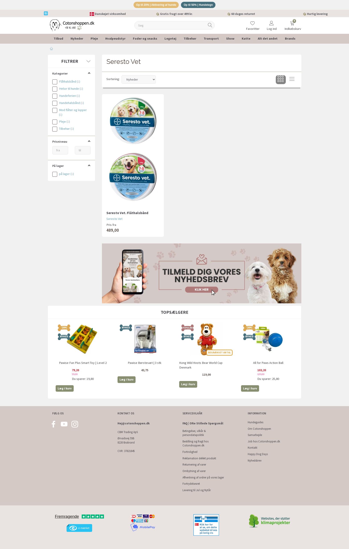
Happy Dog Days (258, 454)
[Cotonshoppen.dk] (72, 25)
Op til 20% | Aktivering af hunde (154, 5)
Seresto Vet (114, 220)
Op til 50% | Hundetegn (200, 5)
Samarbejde (255, 435)
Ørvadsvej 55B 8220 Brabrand (126, 441)
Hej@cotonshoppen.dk (134, 423)
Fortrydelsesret (191, 484)
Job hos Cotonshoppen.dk (264, 441)
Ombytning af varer (194, 471)
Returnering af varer (194, 465)
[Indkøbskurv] (292, 23)
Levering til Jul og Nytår (197, 490)
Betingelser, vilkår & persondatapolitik (194, 433)
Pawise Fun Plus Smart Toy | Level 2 (83, 363)
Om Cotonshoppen (259, 429)
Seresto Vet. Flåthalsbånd (127, 213)
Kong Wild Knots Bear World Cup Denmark (201, 365)
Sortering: (113, 80)
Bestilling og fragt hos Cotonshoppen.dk (196, 444)
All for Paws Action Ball (268, 363)
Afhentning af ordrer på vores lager (203, 477)
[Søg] (210, 26)
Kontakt (252, 448)
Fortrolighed (190, 452)
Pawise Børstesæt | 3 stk (144, 363)
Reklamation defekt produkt (199, 458)
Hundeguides (255, 422)
